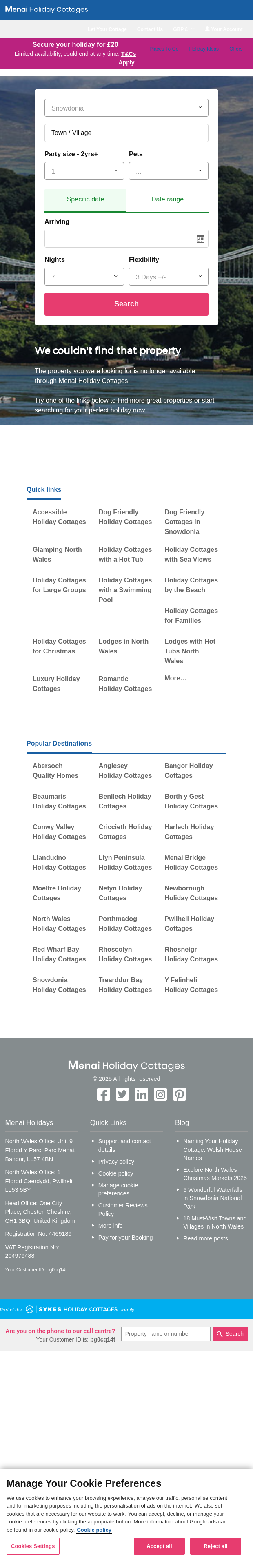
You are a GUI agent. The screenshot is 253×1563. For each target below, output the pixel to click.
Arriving (56, 221)
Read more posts (205, 1238)
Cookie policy (115, 1173)
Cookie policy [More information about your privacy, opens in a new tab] (94, 1530)
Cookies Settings (33, 1546)
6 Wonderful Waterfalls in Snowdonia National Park (212, 1198)
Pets (136, 154)
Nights (54, 259)
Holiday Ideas (204, 49)
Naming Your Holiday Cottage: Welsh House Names (212, 1149)
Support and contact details (124, 1145)
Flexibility (144, 259)
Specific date (85, 199)
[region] (126, 1516)
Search (126, 304)
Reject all (215, 1546)
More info (110, 1225)
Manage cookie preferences (118, 1189)
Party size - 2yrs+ (71, 154)
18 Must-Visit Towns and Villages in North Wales (214, 1222)
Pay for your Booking (125, 1237)
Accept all (159, 1546)
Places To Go (163, 49)
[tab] (85, 201)
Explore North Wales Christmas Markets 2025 (215, 1174)
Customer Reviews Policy (123, 1209)
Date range (167, 199)
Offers (235, 49)
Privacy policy (116, 1161)
